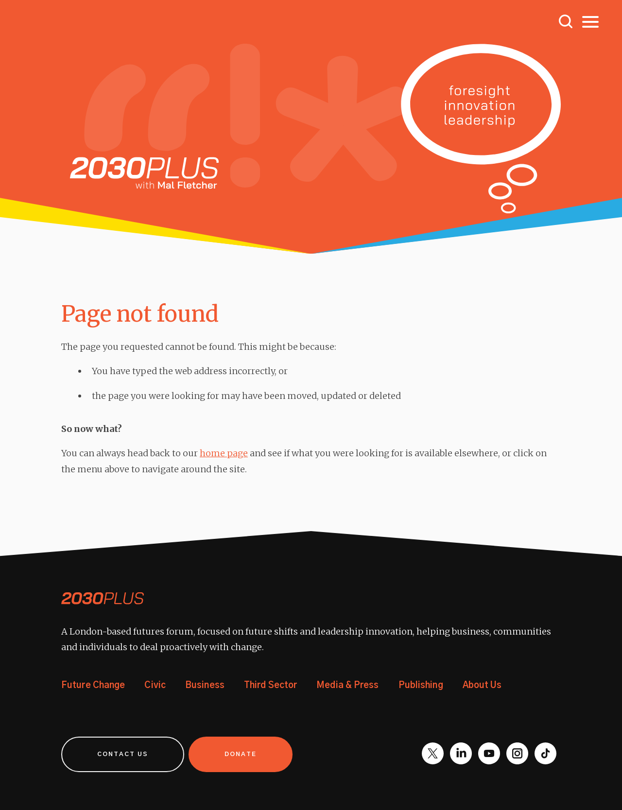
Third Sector (270, 685)
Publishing (420, 685)
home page (224, 453)
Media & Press (347, 685)
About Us (482, 685)
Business (205, 685)
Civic (155, 685)
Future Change (93, 685)
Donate (241, 754)
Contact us (122, 754)
